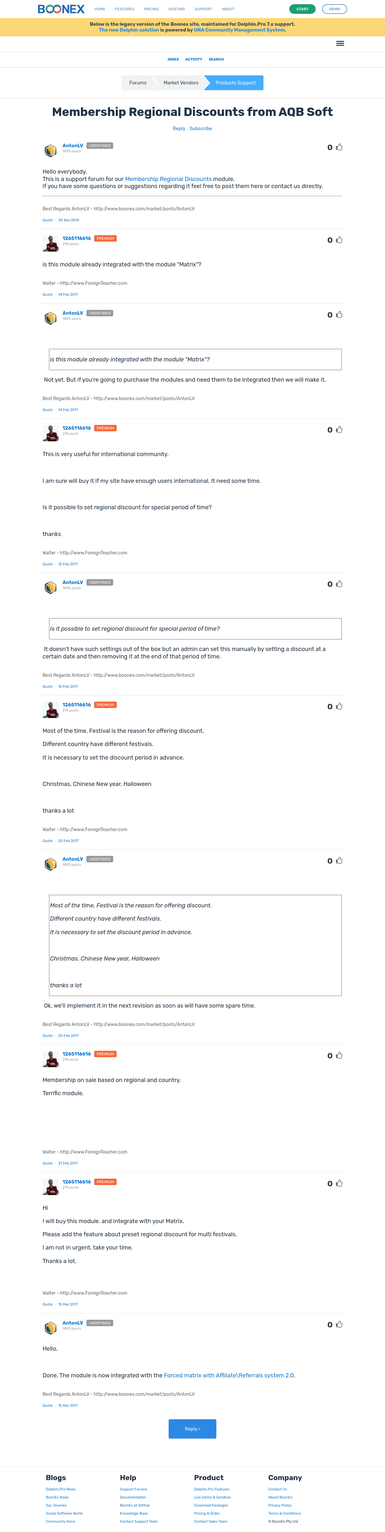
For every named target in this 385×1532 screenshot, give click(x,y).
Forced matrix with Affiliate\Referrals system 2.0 (229, 1375)
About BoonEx (280, 1497)
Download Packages (211, 1505)
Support (203, 9)
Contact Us (277, 1489)
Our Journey (56, 1505)
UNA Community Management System (239, 30)
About (228, 9)
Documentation (133, 1497)
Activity (193, 59)
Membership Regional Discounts (168, 179)
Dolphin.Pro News (60, 1489)
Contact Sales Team (210, 1521)
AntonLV (73, 145)
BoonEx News (57, 1497)
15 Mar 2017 (68, 1304)
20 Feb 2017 (68, 840)
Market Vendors (181, 83)
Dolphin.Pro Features (212, 1489)
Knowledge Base (134, 1513)
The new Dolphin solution (129, 30)
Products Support (236, 83)
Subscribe (201, 128)
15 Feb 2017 (68, 564)
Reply (179, 128)
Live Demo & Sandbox (212, 1497)
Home (99, 9)
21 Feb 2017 (68, 1163)
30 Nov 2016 (68, 220)
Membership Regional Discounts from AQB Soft (192, 112)
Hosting (177, 9)
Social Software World (64, 1513)
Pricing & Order (207, 1513)
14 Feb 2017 (68, 294)
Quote (48, 220)
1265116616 (77, 238)
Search (216, 59)
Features (124, 9)
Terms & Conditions (284, 1513)
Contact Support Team (139, 1521)
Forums (137, 83)
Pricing (151, 9)
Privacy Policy (279, 1505)
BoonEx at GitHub (135, 1505)
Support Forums (133, 1489)
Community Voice (60, 1521)
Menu (339, 40)
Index (173, 59)
